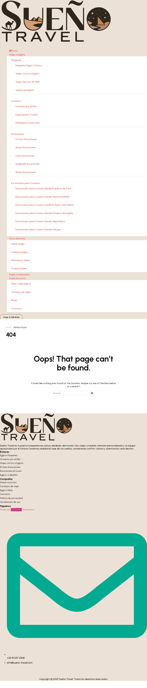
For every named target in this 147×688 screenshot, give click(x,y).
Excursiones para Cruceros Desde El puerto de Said (43, 195)
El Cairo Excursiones (26, 146)
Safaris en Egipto (25, 97)
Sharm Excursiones (26, 179)
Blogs (14, 307)
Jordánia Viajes (19, 259)
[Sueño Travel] (66, 24)
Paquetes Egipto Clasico (29, 72)
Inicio (13, 58)
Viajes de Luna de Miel (28, 89)
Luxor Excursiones (25, 162)
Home (8, 335)
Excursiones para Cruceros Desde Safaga (38, 236)
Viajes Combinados (19, 281)
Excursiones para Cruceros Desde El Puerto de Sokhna (45, 212)
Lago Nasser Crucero (27, 121)
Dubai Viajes (18, 251)
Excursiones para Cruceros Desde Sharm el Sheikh (42, 204)
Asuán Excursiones (25, 154)
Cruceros (16, 108)
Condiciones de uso (10, 509)
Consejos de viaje (9, 493)
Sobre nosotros (8, 489)
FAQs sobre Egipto (21, 291)
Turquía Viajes (19, 275)
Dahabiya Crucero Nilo (28, 130)
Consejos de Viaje (20, 299)
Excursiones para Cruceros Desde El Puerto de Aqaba (44, 220)
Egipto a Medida (8, 482)
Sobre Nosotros (17, 285)
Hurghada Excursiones (28, 171)
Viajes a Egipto (17, 62)
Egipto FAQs (6, 497)
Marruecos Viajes (20, 267)
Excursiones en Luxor (11, 478)
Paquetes (16, 67)
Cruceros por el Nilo (26, 113)
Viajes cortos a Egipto (27, 80)
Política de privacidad (11, 505)
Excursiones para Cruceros (25, 190)
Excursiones (17, 141)
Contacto (16, 315)
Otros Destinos (17, 245)
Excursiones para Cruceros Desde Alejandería (40, 228)
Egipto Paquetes (9, 462)
